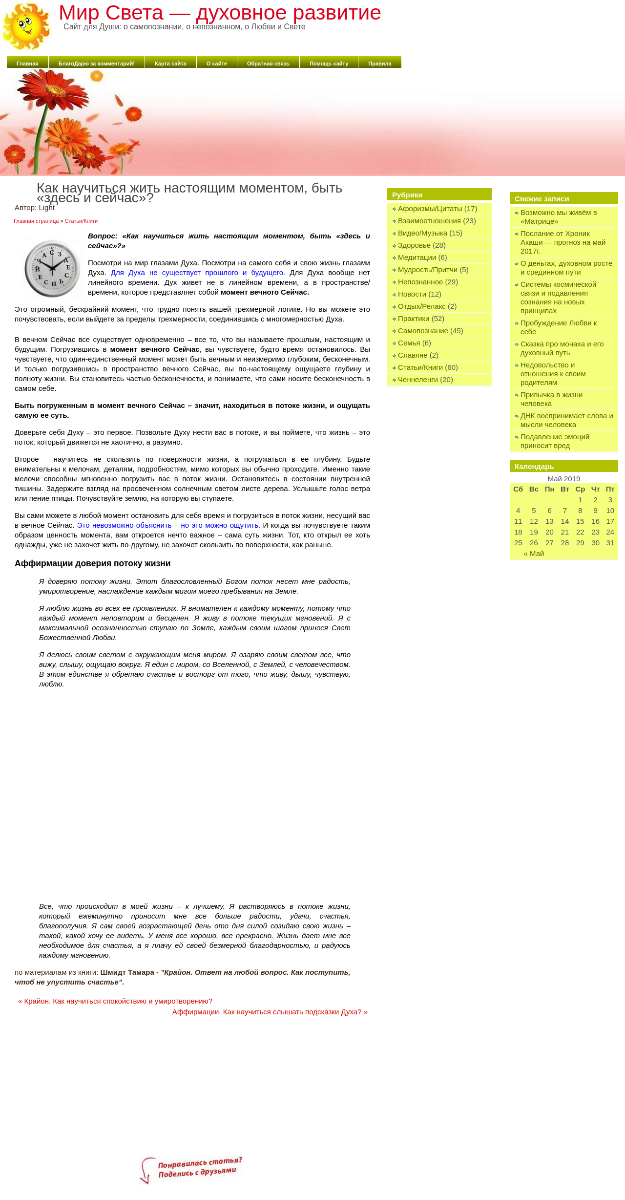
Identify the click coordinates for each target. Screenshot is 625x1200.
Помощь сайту (329, 63)
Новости (412, 294)
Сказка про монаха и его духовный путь (562, 348)
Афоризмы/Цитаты (430, 208)
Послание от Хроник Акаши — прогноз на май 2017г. (563, 242)
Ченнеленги (418, 379)
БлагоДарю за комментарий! (97, 63)
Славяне (412, 355)
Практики (413, 318)
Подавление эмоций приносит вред (555, 441)
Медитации (417, 257)
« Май (533, 553)
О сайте (217, 63)
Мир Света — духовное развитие (220, 12)
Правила (379, 63)
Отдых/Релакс (422, 306)
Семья (409, 343)
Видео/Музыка (422, 233)
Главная (28, 63)
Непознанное (420, 282)
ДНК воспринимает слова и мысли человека (567, 420)
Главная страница (36, 221)
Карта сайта (171, 63)
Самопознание (423, 330)
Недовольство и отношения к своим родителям (553, 373)
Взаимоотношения (429, 220)
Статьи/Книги (420, 367)
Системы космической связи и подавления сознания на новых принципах (558, 297)
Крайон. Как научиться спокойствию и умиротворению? (115, 1001)
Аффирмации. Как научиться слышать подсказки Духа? (270, 1011)
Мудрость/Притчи (428, 269)
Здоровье (414, 245)
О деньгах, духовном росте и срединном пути (567, 267)
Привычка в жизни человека (552, 398)
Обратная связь (268, 63)
